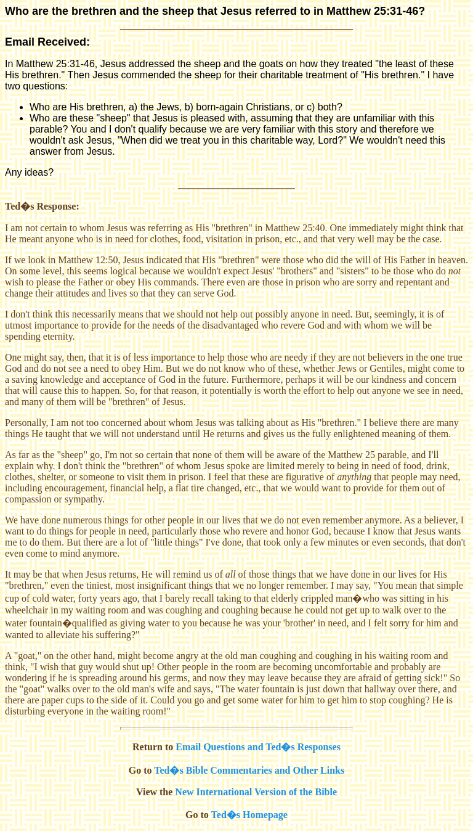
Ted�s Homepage (249, 814)
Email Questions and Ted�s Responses (258, 747)
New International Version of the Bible (256, 792)
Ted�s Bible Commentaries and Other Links (249, 770)
